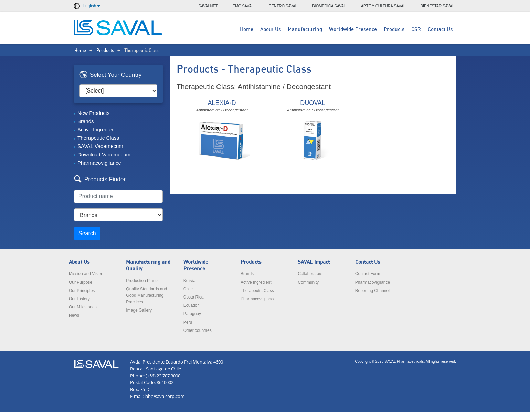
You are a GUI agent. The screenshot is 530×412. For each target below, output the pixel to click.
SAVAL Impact (314, 262)
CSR (416, 29)
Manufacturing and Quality (148, 265)
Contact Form (367, 273)
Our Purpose (80, 282)
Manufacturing (305, 29)
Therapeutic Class (98, 138)
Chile (188, 288)
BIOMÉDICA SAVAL (329, 6)
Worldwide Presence (353, 29)
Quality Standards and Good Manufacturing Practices (146, 295)
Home (246, 29)
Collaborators (310, 273)
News (74, 315)
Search (87, 233)
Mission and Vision (86, 273)
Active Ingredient (96, 129)
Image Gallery (139, 310)
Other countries (197, 330)
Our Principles (82, 290)
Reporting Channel (372, 290)
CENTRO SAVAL (283, 6)
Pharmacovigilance (99, 163)
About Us (270, 29)
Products (394, 29)
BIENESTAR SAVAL (437, 6)
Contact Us (440, 29)
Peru (187, 322)
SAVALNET (208, 6)
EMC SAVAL (243, 6)
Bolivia (189, 280)
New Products (93, 113)
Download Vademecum (103, 155)
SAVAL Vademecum (100, 146)
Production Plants (142, 280)
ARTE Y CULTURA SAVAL (383, 6)
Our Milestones (83, 307)
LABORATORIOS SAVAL (118, 27)
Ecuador (191, 305)
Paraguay (192, 313)
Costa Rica (193, 297)
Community (308, 282)
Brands (85, 121)
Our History (79, 298)
